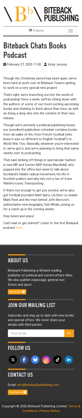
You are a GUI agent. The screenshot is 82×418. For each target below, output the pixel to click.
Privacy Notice (49, 411)
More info (17, 291)
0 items (36, 31)
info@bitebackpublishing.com (38, 385)
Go (69, 333)
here (19, 228)
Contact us (17, 392)
